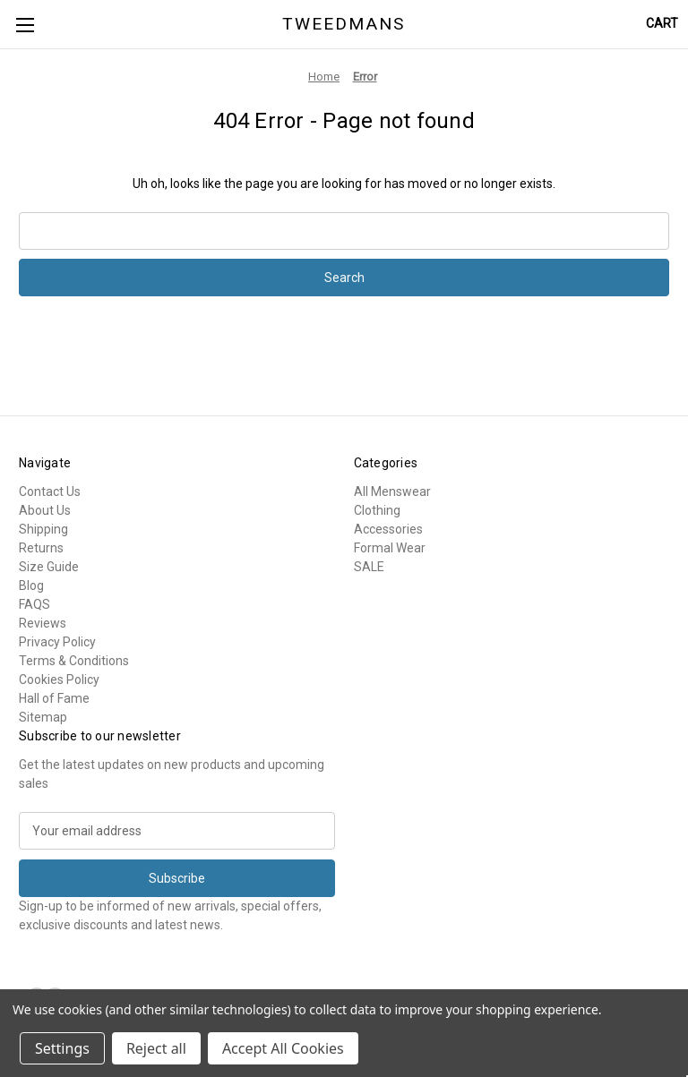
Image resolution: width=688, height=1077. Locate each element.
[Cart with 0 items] (662, 24)
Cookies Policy (59, 679)
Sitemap (43, 717)
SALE (369, 567)
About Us (45, 510)
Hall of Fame (54, 698)
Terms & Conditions (74, 661)
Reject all (156, 1048)
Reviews (42, 623)
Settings (62, 1048)
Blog (31, 585)
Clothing (377, 510)
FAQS (34, 604)
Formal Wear (390, 548)
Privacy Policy (57, 642)
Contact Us (50, 491)
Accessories (388, 529)
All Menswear (392, 491)
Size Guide (49, 567)
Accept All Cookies (283, 1048)
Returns (41, 548)
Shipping (43, 529)
